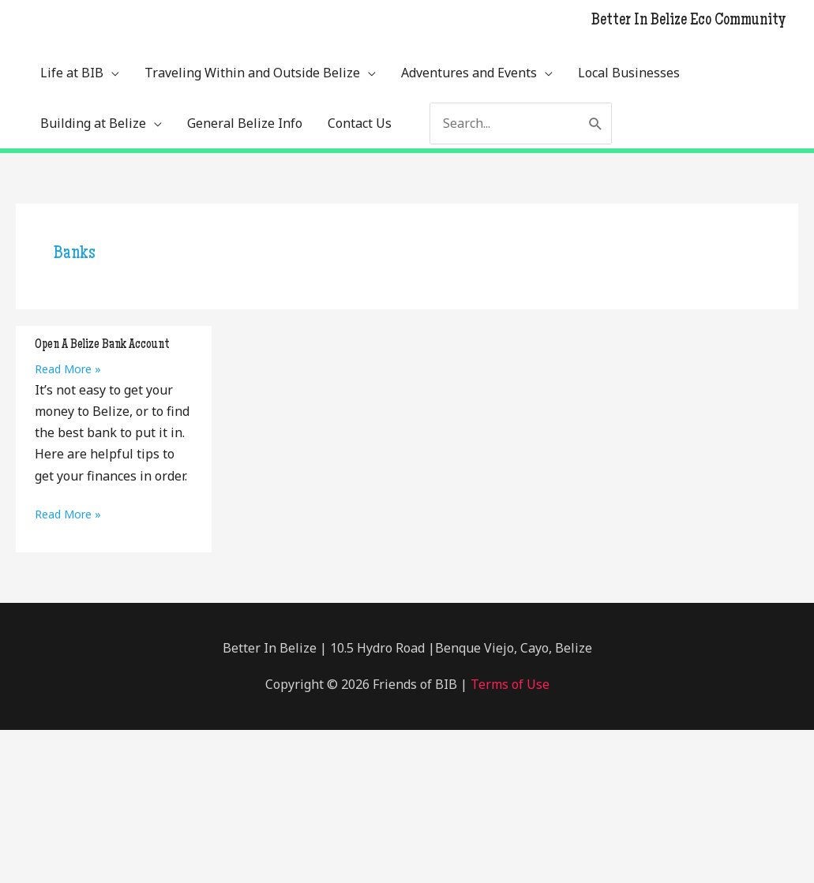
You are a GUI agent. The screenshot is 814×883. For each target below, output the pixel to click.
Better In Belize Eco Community (688, 21)
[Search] (595, 123)
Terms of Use (508, 684)
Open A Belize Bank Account (102, 345)
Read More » (68, 369)
